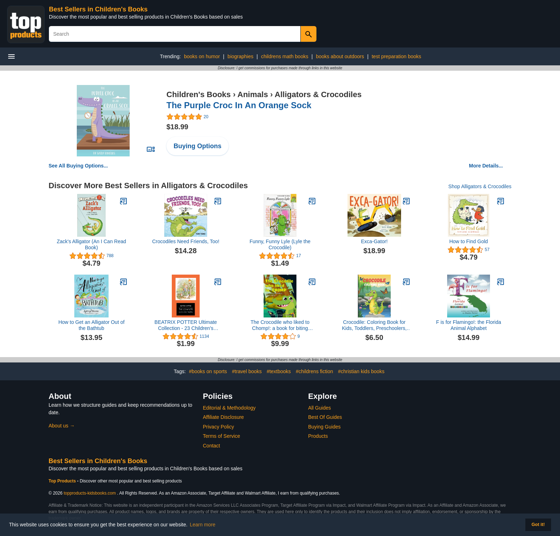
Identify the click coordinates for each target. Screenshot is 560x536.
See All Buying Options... (78, 166)
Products (318, 436)
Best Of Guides (325, 417)
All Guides (319, 408)
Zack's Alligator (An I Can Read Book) (91, 244)
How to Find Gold (468, 241)
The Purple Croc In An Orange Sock (238, 105)
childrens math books (284, 56)
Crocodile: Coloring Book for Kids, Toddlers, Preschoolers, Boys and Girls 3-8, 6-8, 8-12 (374, 325)
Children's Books (198, 94)
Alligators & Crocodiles (318, 94)
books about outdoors (340, 56)
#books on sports (208, 371)
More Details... (486, 166)
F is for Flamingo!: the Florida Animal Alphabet (468, 325)
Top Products (63, 481)
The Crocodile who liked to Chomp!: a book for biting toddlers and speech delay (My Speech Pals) (280, 325)
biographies (240, 56)
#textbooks (279, 371)
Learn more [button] (203, 524)
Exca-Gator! (374, 241)
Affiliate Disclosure (223, 417)
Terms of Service (221, 436)
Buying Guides (324, 427)
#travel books (246, 371)
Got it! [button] (538, 524)
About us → (62, 426)
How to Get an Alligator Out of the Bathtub (91, 325)
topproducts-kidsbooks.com (90, 493)
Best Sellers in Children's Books (98, 9)
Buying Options (197, 146)
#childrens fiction (314, 371)
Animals (253, 94)
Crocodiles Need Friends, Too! (185, 241)
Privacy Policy (218, 427)
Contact (211, 446)
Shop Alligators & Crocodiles (479, 186)
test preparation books (396, 56)
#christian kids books (361, 371)
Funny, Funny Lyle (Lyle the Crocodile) (280, 244)
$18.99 (177, 127)
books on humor (202, 56)
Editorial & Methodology (229, 408)
